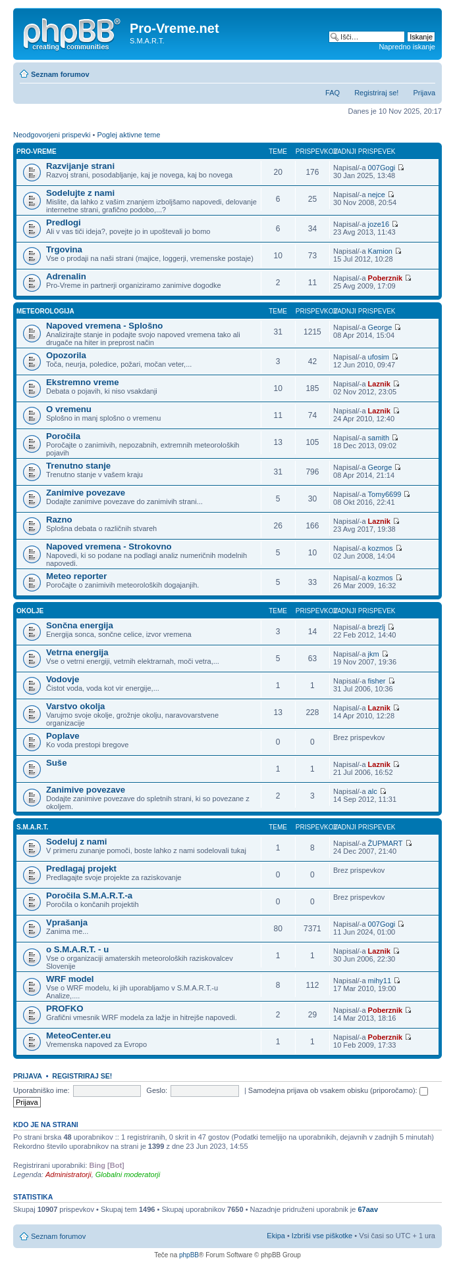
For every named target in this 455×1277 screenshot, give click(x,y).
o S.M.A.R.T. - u (77, 949)
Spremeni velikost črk (425, 72)
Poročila (63, 436)
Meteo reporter (76, 576)
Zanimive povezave (85, 493)
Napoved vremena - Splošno (104, 326)
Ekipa (276, 1236)
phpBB (189, 1255)
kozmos (380, 548)
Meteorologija (45, 311)
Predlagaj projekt (81, 868)
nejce (376, 194)
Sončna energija (79, 625)
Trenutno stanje (78, 466)
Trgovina (64, 249)
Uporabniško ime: (41, 1090)
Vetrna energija (77, 652)
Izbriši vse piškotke (323, 1236)
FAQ (332, 93)
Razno (59, 519)
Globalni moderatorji (127, 1174)
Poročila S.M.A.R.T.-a (89, 895)
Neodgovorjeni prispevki (51, 135)
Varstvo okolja (75, 706)
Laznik (379, 384)
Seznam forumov (60, 74)
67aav (368, 1209)
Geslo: (156, 1090)
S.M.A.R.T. (32, 827)
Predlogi (63, 222)
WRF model (70, 979)
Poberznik (385, 278)
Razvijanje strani (80, 166)
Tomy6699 (385, 494)
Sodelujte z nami (80, 193)
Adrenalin (66, 276)
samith (378, 438)
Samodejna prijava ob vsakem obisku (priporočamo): (338, 1090)
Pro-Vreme (36, 151)
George (380, 327)
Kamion (380, 251)
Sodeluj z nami (76, 842)
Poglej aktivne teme (128, 135)
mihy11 (379, 981)
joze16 (378, 224)
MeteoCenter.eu (78, 1035)
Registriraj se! (376, 93)
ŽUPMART (385, 843)
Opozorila (66, 355)
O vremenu (69, 409)
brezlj (376, 627)
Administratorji (68, 1174)
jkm (373, 654)
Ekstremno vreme (82, 382)
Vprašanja (67, 922)
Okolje (29, 611)
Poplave (63, 736)
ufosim (378, 357)
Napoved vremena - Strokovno (109, 546)
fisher (377, 681)
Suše (56, 763)
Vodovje (62, 679)
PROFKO (64, 1008)
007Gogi (382, 168)
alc (372, 791)
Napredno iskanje (407, 47)
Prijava (424, 93)
